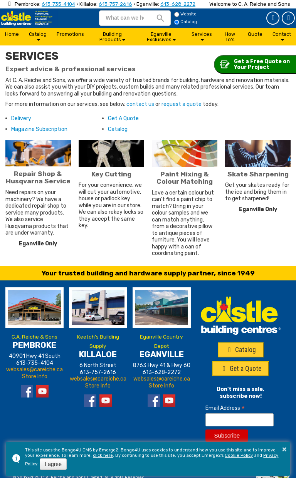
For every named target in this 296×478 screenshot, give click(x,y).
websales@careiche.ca (34, 369)
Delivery (21, 118)
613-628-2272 (177, 4)
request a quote (181, 104)
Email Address (225, 408)
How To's (230, 36)
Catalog (288, 17)
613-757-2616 (115, 4)
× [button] (284, 449)
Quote (255, 34)
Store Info (34, 376)
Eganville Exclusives (159, 36)
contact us (140, 104)
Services (202, 34)
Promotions (70, 34)
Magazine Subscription (39, 129)
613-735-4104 (58, 4)
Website (185, 14)
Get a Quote (273, 17)
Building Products (110, 36)
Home (12, 34)
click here (103, 455)
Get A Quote (123, 118)
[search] (125, 17)
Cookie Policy (239, 455)
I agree (53, 464)
